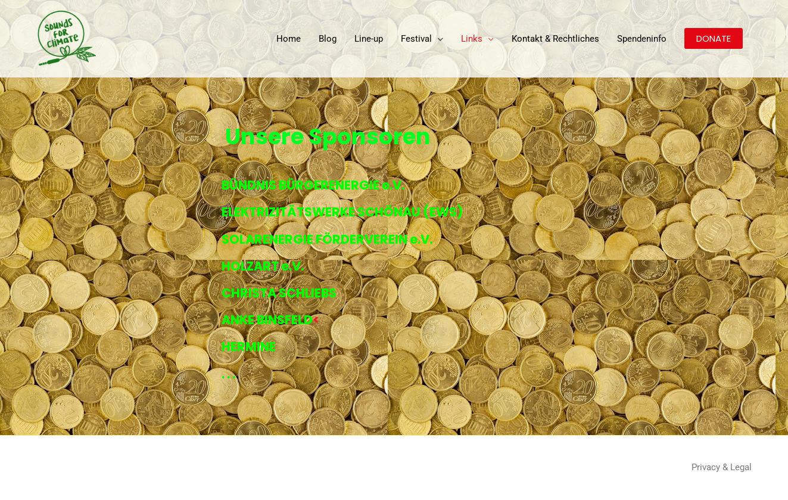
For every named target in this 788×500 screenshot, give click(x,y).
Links (471, 38)
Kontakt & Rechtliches (555, 38)
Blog (328, 38)
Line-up (368, 38)
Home (288, 38)
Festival (416, 38)
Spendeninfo (641, 38)
